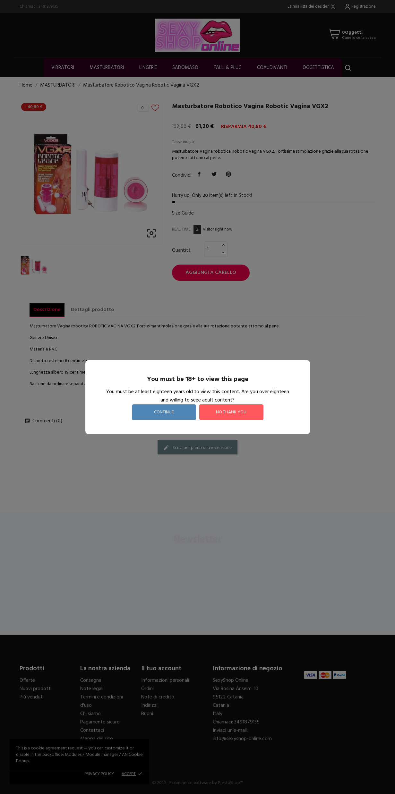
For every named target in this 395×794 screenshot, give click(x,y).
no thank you (231, 412)
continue (164, 412)
